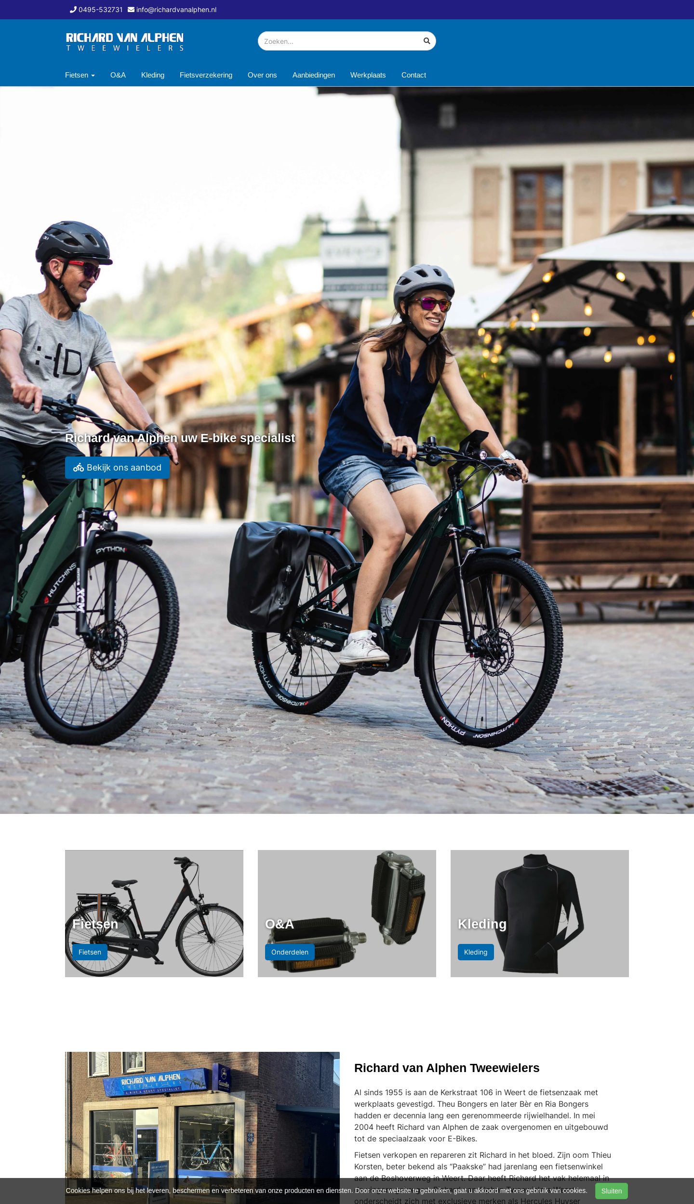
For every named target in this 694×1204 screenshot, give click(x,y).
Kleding (152, 75)
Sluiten (611, 1191)
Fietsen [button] (80, 75)
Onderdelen (289, 952)
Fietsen (90, 952)
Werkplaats (368, 75)
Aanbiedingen (314, 75)
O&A (118, 75)
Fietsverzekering (206, 75)
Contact (413, 75)
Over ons (262, 75)
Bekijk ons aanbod (117, 467)
